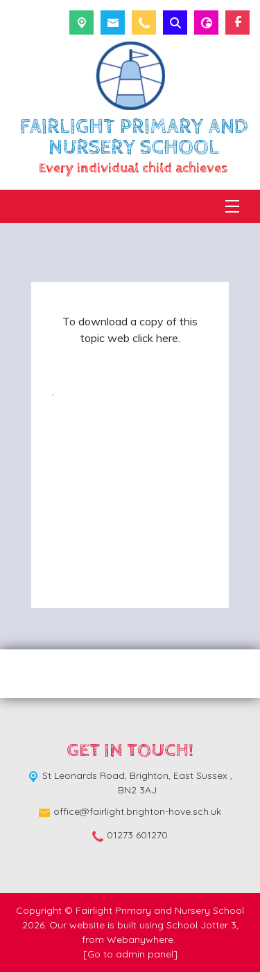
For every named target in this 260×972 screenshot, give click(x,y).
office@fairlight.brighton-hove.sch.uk (137, 811)
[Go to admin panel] (130, 954)
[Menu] (232, 206)
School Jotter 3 (201, 925)
